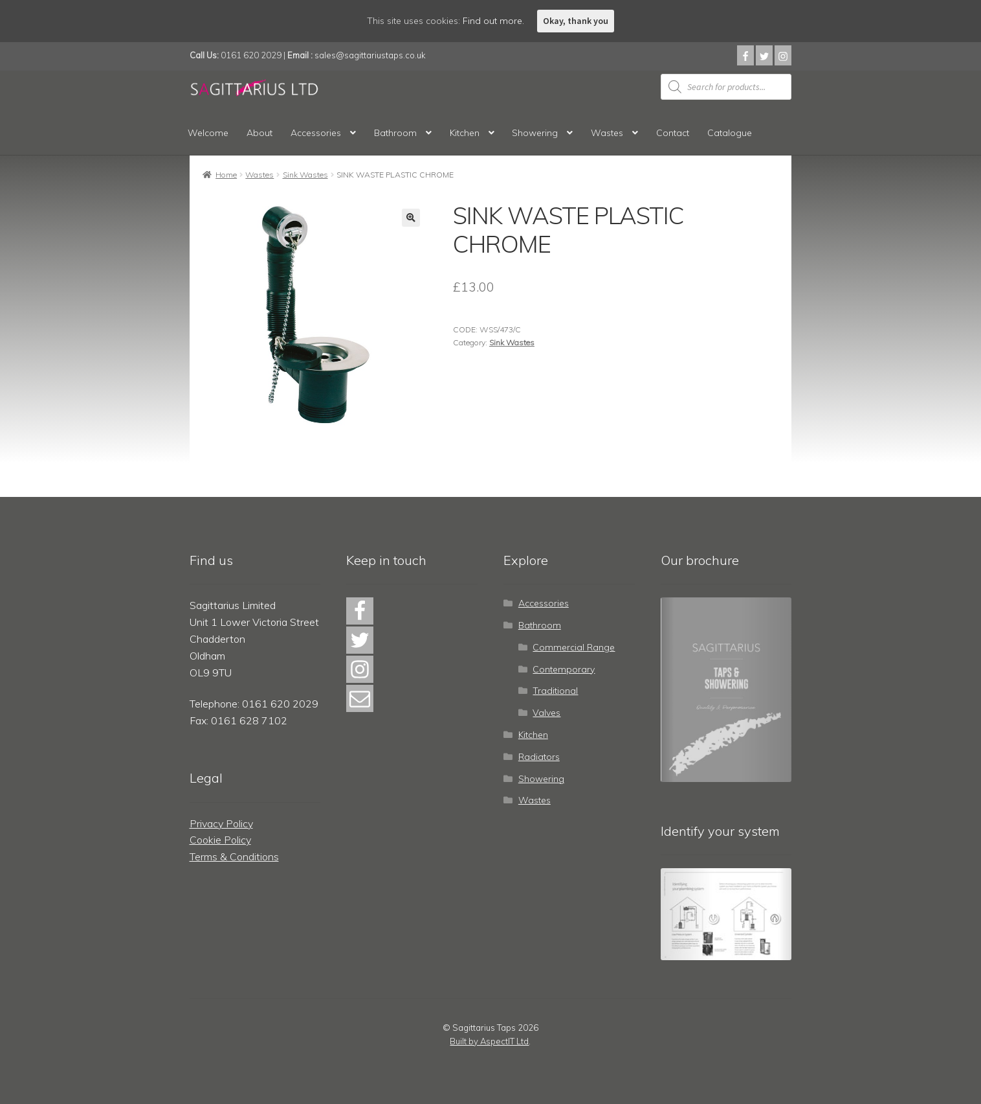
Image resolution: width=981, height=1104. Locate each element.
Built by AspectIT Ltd (489, 1041)
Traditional (555, 690)
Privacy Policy (221, 823)
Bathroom (395, 133)
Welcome (208, 133)
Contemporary (564, 669)
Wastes (607, 133)
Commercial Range (574, 647)
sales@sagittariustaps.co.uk (370, 55)
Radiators (539, 757)
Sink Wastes (305, 174)
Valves (546, 713)
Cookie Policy (220, 839)
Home (226, 174)
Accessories (316, 133)
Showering (535, 133)
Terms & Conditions (234, 856)
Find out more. (493, 21)
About (259, 133)
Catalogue (729, 133)
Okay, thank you (575, 21)
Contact (672, 133)
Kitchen (464, 133)
